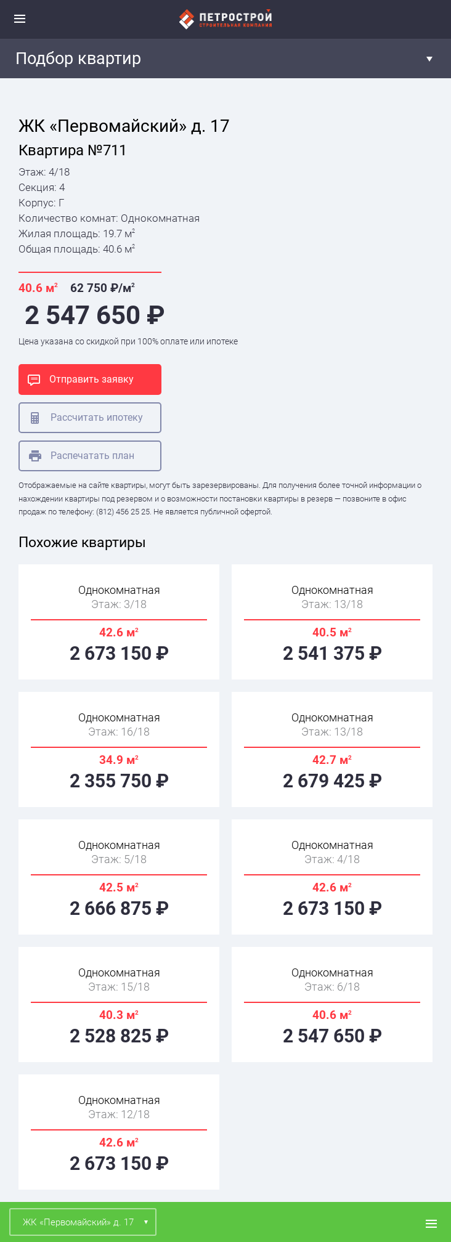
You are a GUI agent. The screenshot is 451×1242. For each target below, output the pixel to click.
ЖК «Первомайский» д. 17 (78, 1222)
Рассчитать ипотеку (86, 418)
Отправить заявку (81, 379)
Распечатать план (81, 456)
